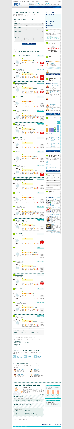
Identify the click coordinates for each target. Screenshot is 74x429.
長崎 (54, 148)
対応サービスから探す (52, 167)
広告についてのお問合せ (25, 426)
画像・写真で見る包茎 (57, 397)
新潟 (51, 137)
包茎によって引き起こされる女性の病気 (31, 414)
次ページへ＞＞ (30, 328)
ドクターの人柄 (23, 51)
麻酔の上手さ (32, 51)
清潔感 (28, 51)
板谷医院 (17, 165)
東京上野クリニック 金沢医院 (22, 55)
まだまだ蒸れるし (36, 374)
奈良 (58, 143)
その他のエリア (27, 25)
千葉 (58, 139)
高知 (56, 146)
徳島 (51, 146)
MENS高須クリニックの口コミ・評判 (52, 222)
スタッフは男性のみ (18, 38)
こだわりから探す (50, 23)
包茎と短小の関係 (27, 410)
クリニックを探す (51, 12)
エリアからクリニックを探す (53, 151)
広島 (56, 145)
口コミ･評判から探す (50, 21)
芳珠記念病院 (18, 137)
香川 (53, 146)
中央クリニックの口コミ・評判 (51, 230)
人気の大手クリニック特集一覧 (55, 232)
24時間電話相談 (27, 38)
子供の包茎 (17, 413)
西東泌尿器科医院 (19, 220)
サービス (38, 51)
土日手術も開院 (17, 39)
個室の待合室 (27, 39)
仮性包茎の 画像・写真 (48, 393)
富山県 (22, 332)
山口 (58, 145)
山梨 (58, 137)
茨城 (51, 139)
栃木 (53, 139)
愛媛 (54, 146)
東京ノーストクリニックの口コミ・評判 (53, 214)
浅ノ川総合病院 (19, 275)
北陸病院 (17, 124)
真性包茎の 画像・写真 (53, 393)
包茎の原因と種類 (19, 396)
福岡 (51, 148)
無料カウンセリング (38, 38)
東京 (51, 140)
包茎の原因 (17, 400)
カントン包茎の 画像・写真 (58, 393)
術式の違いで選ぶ (17, 344)
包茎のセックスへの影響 (30, 413)
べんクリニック (19, 247)
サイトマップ (46, 1)
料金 (35, 51)
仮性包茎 (16, 29)
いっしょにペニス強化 (18, 40)
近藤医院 (51, 108)
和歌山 (52, 144)
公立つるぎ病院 (19, 96)
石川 (54, 137)
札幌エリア (49, 180)
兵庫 (56, 143)
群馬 (54, 139)
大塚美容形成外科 (19, 69)
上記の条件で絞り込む (29, 43)
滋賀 (51, 143)
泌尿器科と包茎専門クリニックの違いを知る (21, 342)
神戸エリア (49, 187)
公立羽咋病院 (18, 233)
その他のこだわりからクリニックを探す (52, 170)
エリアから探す (50, 25)
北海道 (52, 133)
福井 (56, 137)
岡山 (54, 145)
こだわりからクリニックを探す (40, 359)
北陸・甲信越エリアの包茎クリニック (21, 330)
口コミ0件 (35, 60)
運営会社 (15, 426)
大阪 (54, 143)
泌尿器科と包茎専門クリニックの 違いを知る (52, 17)
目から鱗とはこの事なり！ (21, 369)
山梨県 (38, 332)
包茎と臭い (17, 410)
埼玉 (56, 139)
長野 (51, 138)
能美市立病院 (18, 288)
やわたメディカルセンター (21, 110)
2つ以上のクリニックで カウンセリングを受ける (51, 19)
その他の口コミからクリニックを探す (53, 74)
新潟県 (16, 332)
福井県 (33, 332)
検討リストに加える (40, 55)
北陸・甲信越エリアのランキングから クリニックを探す (53, 114)
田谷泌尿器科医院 (19, 261)
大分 (58, 148)
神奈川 (53, 140)
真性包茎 (26, 29)
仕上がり (19, 51)
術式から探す (29, 356)
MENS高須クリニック (55, 216)
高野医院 (17, 151)
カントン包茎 (37, 29)
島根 (53, 145)
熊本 (56, 148)
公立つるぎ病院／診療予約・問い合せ (24, 179)
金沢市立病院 (18, 302)
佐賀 (53, 148)
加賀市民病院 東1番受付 (21, 83)
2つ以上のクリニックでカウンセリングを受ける (22, 345)
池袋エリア (49, 185)
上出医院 (17, 192)
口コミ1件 (35, 74)
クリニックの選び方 (17, 341)
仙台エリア (56, 180)
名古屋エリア (56, 185)
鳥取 (51, 145)
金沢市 (16, 25)
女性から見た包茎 (18, 414)
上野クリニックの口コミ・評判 (51, 205)
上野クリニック (54, 199)
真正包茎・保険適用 (20, 374)
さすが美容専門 (26, 72)
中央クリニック (54, 224)
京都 (53, 143)
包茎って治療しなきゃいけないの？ (23, 404)
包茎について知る (41, 394)
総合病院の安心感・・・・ (38, 369)
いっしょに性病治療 (38, 39)
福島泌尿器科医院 (53, 104)
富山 (53, 137)
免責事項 (19, 426)
